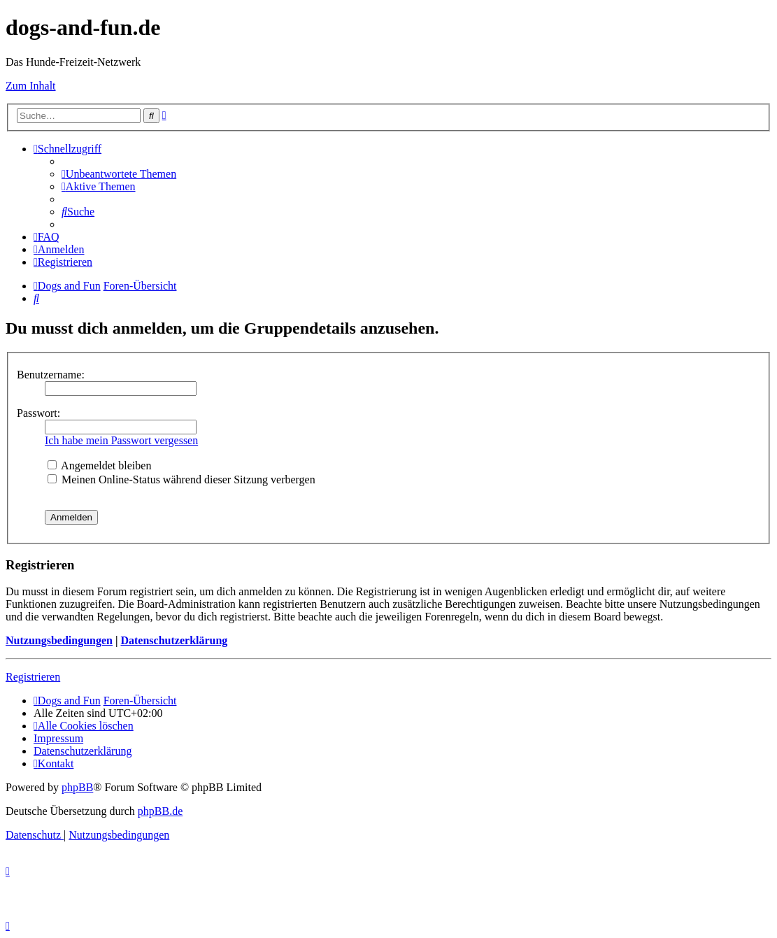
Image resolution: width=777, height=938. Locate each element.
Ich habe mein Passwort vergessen (121, 440)
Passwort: (38, 413)
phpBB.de (160, 811)
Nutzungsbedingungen (59, 640)
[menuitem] (119, 174)
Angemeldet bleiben (99, 465)
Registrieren (33, 677)
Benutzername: (51, 375)
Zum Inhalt (31, 86)
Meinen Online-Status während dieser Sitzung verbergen (181, 479)
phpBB (77, 787)
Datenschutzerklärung (173, 640)
